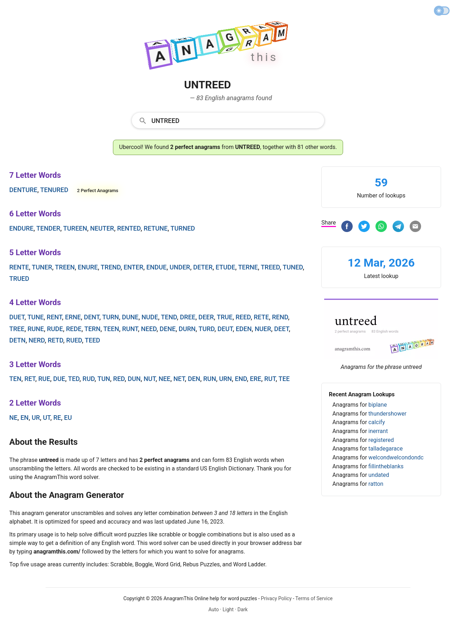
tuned (292, 267)
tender (48, 228)
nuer (263, 329)
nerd (36, 340)
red (119, 378)
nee (164, 378)
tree (17, 329)
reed (242, 317)
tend (169, 317)
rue (44, 378)
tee (284, 378)
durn (187, 329)
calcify (376, 422)
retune (155, 228)
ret (29, 378)
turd (206, 329)
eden (244, 329)
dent (91, 317)
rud (89, 378)
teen (111, 329)
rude (55, 329)
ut (47, 417)
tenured (54, 190)
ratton (375, 483)
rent (54, 317)
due (59, 378)
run (209, 378)
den (194, 378)
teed (92, 340)
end (241, 378)
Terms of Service (314, 598)
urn (225, 378)
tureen (75, 228)
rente (19, 267)
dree (187, 317)
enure (88, 267)
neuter (102, 228)
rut (270, 378)
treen (64, 267)
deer (206, 317)
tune (35, 317)
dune (130, 317)
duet (17, 317)
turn (110, 317)
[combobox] (228, 120)
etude (225, 267)
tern (92, 329)
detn (17, 340)
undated (378, 475)
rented (129, 228)
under (180, 267)
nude (149, 317)
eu (68, 417)
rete (261, 317)
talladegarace (385, 448)
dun (134, 378)
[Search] (235, 120)
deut (225, 329)
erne (73, 317)
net (179, 378)
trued (19, 278)
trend (111, 267)
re (57, 417)
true (224, 317)
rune (35, 329)
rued (74, 340)
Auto (213, 609)
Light (228, 609)
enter (133, 267)
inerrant (378, 431)
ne (13, 417)
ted (73, 378)
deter (203, 267)
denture (23, 190)
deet (281, 329)
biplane (377, 404)
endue (156, 267)
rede (73, 329)
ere (255, 378)
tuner (42, 267)
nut (149, 378)
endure (21, 228)
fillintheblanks (386, 466)
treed (270, 267)
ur (36, 417)
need (149, 329)
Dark (242, 609)
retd (55, 340)
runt (130, 329)
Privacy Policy (276, 598)
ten (15, 378)
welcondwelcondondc (396, 457)
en (24, 417)
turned (183, 228)
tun (104, 378)
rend (280, 317)
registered (381, 440)
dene (168, 329)
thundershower (387, 413)
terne (248, 267)
